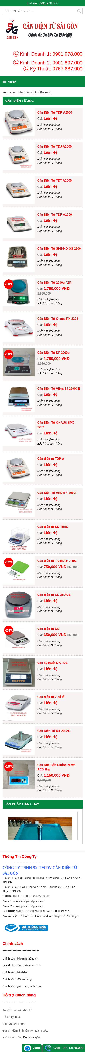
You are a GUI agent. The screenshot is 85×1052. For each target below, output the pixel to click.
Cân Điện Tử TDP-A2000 (54, 112)
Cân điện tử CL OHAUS (54, 594)
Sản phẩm (24, 92)
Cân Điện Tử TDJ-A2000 (54, 146)
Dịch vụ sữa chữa (14, 1023)
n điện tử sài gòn (29, 1037)
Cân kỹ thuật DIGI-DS (52, 662)
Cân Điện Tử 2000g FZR (54, 282)
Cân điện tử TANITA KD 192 (56, 560)
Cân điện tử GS (48, 628)
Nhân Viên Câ (11, 1037)
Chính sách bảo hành (16, 972)
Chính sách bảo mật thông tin (20, 958)
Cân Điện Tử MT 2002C (53, 730)
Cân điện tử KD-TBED (53, 526)
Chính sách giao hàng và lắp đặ (22, 986)
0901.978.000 (67, 54)
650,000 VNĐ (55, 635)
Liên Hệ (50, 118)
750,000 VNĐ (55, 567)
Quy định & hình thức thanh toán (22, 965)
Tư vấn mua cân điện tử (17, 1010)
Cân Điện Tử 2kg (42, 92)
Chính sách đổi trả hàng (17, 979)
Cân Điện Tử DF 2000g (53, 352)
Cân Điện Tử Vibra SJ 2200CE (58, 388)
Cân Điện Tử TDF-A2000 (54, 214)
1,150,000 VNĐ (57, 775)
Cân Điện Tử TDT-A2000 (54, 180)
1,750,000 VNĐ (57, 288)
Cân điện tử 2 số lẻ (50, 696)
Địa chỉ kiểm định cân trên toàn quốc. (25, 1030)
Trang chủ (9, 92)
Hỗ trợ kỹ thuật (12, 1016)
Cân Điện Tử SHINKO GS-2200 (59, 248)
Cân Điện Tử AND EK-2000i (56, 492)
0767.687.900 (67, 69)
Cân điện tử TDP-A (50, 458)
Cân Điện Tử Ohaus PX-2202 (57, 318)
